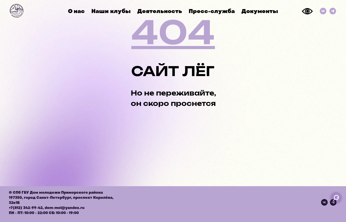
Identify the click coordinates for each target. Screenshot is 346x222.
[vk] (324, 204)
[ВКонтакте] (323, 11)
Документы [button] (259, 11)
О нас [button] (76, 11)
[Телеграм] (332, 11)
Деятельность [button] (159, 11)
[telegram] (333, 204)
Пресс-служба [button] (212, 11)
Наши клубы (111, 11)
